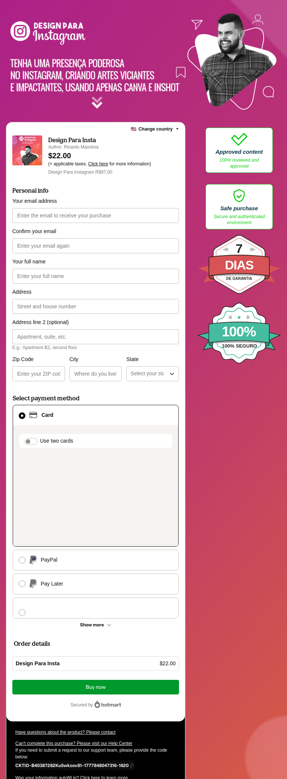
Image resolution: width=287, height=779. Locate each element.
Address (21, 292)
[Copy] (72, 677)
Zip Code (23, 359)
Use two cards (56, 441)
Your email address (34, 201)
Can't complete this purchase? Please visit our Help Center (73, 655)
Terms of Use (131, 710)
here (85, 730)
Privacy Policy (162, 710)
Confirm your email (34, 231)
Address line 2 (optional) (40, 322)
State (104, 359)
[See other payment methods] (96, 537)
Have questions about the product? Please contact (65, 644)
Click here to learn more (104, 690)
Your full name (29, 262)
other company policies (47, 717)
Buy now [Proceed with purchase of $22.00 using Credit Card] (96, 599)
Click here (98, 164)
